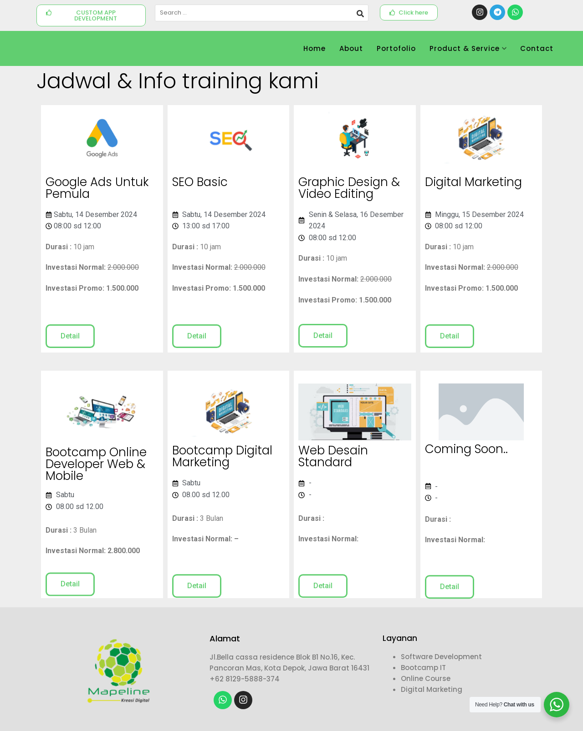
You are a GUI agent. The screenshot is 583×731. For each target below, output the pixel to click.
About (351, 48)
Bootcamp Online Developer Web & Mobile (96, 479)
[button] (91, 15)
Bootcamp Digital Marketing (222, 466)
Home (314, 48)
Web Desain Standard (333, 466)
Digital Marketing (473, 183)
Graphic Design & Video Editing (349, 190)
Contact (536, 48)
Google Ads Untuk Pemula (97, 190)
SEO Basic (200, 183)
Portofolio (396, 48)
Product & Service (468, 48)
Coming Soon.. (466, 453)
